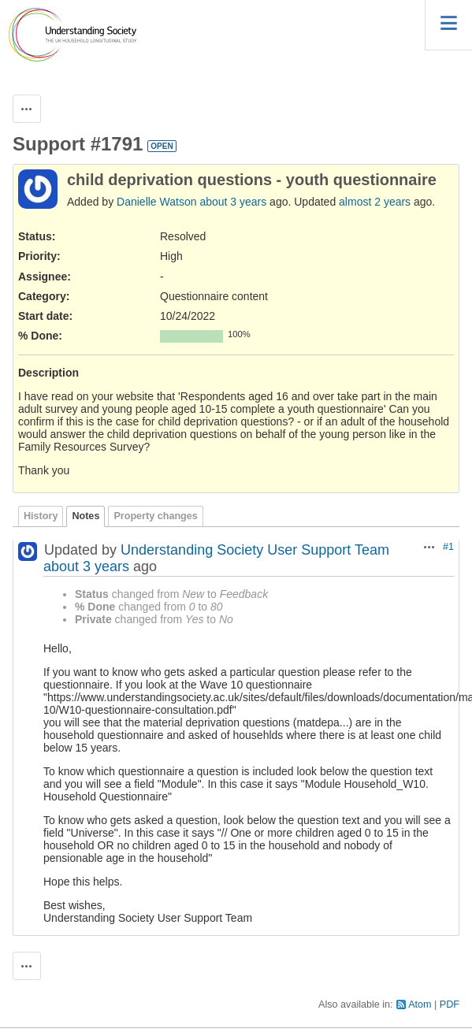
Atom (419, 1004)
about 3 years (232, 201)
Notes (85, 516)
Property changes (155, 516)
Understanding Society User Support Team (255, 550)
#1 (448, 546)
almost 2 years (375, 201)
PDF (449, 1004)
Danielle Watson (156, 201)
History (41, 516)
